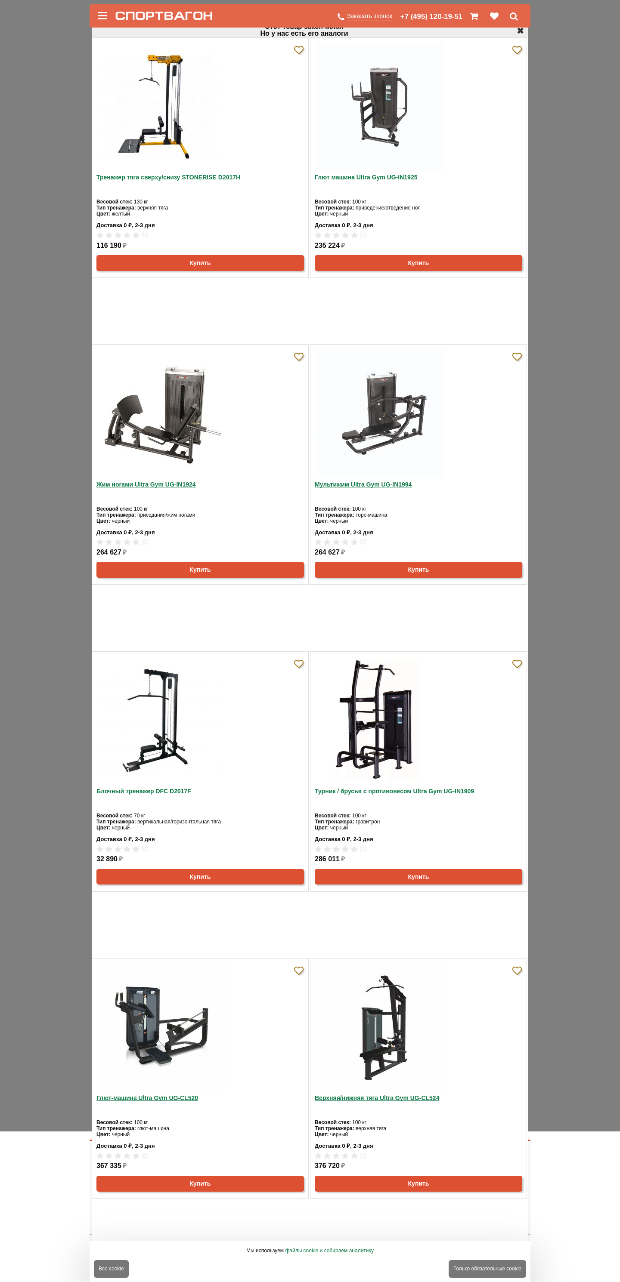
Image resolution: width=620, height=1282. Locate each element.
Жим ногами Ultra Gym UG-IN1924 (146, 484)
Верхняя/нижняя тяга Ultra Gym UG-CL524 (377, 1097)
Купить (200, 262)
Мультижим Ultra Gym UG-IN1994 (363, 484)
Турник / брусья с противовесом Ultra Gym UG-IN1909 (394, 791)
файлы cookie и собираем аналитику (329, 1251)
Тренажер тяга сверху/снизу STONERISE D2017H (168, 177)
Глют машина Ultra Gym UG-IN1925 (366, 177)
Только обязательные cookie (487, 1269)
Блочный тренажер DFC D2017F (143, 791)
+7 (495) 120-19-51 (431, 16)
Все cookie (111, 1269)
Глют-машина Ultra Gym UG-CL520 (147, 1097)
